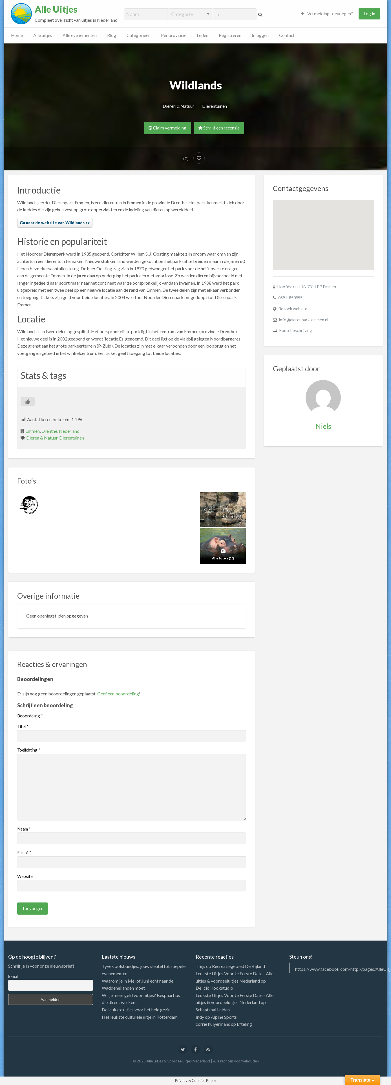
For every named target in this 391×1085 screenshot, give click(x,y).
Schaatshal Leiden (213, 1009)
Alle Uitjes (56, 9)
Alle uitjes (42, 35)
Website (25, 876)
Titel (22, 726)
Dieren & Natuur (178, 106)
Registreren (230, 35)
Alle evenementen (80, 35)
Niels (323, 426)
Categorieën (139, 35)
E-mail (24, 852)
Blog (111, 35)
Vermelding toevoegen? (327, 13)
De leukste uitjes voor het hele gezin (136, 1009)
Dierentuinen (214, 106)
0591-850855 (290, 297)
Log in (369, 13)
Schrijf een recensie (219, 127)
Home (17, 35)
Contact (287, 35)
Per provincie (173, 35)
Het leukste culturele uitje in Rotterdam (140, 1017)
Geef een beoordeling (118, 693)
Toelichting (28, 749)
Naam (24, 828)
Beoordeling (30, 715)
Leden (202, 35)
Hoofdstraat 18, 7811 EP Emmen (306, 286)
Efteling (244, 1024)
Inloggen (260, 35)
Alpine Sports (224, 1017)
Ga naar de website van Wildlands (52, 222)
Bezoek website (293, 308)
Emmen (32, 431)
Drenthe (49, 431)
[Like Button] (28, 401)
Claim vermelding (167, 127)
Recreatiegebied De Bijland (238, 966)
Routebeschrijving (295, 330)
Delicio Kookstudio (214, 987)
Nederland (69, 431)
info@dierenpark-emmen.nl (303, 319)
